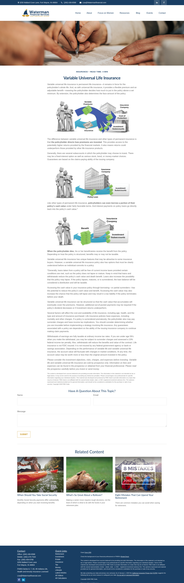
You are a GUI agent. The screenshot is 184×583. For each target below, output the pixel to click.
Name (20, 395)
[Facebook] (164, 2)
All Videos (59, 575)
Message (21, 411)
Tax (56, 565)
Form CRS (88, 552)
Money (58, 567)
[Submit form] (23, 434)
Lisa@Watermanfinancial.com (92, 3)
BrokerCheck (125, 556)
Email (95, 395)
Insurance (59, 562)
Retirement (59, 554)
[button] (78, 13)
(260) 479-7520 (30, 557)
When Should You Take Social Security (37, 495)
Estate (57, 559)
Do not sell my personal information (128, 575)
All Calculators (61, 578)
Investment (59, 557)
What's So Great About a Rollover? (84, 495)
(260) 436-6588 (68, 3)
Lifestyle (58, 570)
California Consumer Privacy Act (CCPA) (144, 573)
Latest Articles (60, 573)
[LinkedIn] (157, 2)
